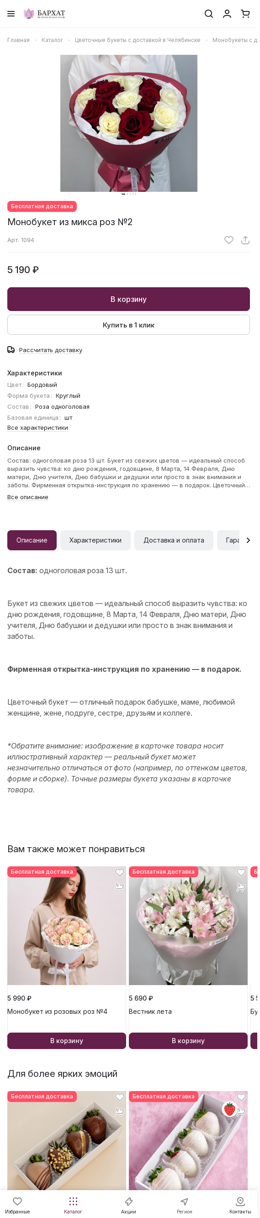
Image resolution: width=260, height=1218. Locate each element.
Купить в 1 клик (128, 325)
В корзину (129, 299)
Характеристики (95, 540)
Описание (32, 540)
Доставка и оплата (173, 540)
